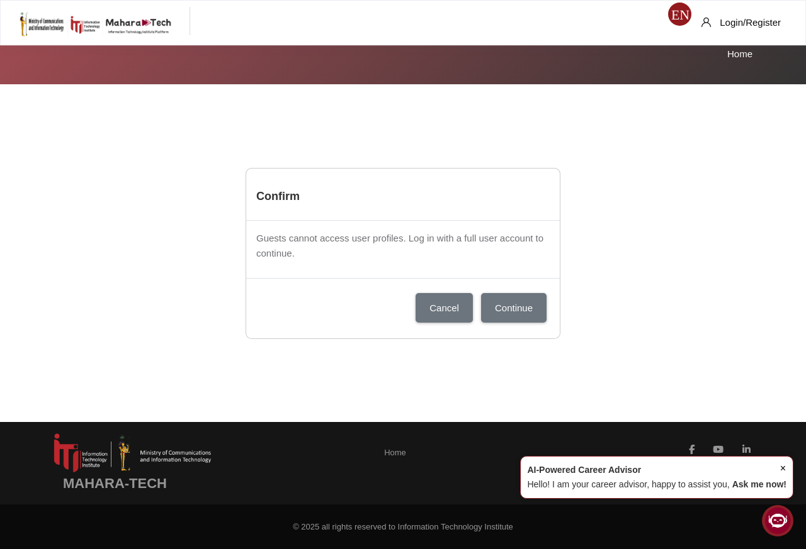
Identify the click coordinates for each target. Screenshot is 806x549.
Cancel (444, 307)
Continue (514, 307)
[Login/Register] (741, 22)
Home (739, 53)
